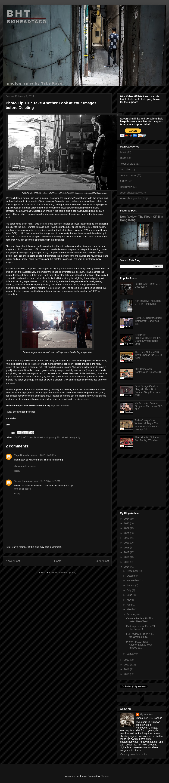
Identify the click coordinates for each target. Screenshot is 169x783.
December (133, 571)
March (130, 609)
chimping (44, 223)
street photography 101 (49, 437)
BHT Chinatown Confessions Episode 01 (148, 370)
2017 (127, 552)
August (131, 585)
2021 (127, 533)
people (32, 437)
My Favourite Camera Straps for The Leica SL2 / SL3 (149, 406)
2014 (127, 566)
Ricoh (123, 157)
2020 (127, 537)
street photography (130, 192)
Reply (17, 470)
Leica (123, 152)
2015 (127, 562)
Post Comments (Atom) (64, 572)
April (129, 604)
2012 (127, 664)
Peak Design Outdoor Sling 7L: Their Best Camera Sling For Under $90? (148, 390)
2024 (127, 518)
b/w (15, 437)
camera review (128, 175)
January (131, 653)
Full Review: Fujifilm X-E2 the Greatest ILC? (140, 635)
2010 (127, 674)
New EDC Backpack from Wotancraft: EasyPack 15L (148, 321)
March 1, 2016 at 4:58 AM (43, 455)
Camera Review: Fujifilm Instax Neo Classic (139, 620)
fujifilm (123, 181)
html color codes (22, 488)
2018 (127, 547)
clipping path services (25, 466)
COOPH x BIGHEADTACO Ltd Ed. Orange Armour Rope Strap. (148, 339)
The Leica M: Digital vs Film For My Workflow (147, 439)
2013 (127, 659)
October (131, 575)
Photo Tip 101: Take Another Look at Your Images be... (139, 644)
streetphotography (71, 437)
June (130, 595)
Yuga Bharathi (21, 455)
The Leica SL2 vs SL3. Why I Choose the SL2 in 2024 (148, 355)
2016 (127, 557)
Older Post (102, 561)
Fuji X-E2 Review (60, 405)
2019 (127, 542)
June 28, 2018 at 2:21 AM (47, 481)
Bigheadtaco (147, 714)
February (132, 614)
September (133, 580)
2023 (127, 523)
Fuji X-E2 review (65, 268)
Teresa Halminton (23, 481)
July (129, 590)
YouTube (125, 169)
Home (58, 561)
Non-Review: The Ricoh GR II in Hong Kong (148, 302)
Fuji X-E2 (23, 437)
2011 (127, 669)
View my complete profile (133, 754)
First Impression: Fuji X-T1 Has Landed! (140, 628)
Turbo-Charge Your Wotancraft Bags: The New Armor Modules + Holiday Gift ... (147, 425)
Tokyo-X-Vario (127, 163)
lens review (126, 186)
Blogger (104, 776)
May (129, 599)
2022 (127, 528)
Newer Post (13, 561)
